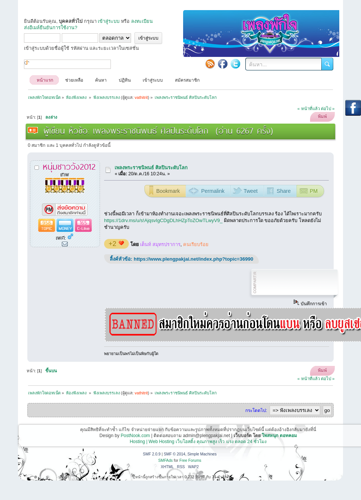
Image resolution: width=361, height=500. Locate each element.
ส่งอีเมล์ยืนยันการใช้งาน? (50, 27)
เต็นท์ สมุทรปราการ (160, 244)
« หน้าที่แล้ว (308, 108)
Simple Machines (201, 454)
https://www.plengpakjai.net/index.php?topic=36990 (193, 259)
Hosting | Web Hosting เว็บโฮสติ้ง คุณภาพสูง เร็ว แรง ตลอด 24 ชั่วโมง (198, 441)
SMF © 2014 (174, 454)
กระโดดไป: (256, 410)
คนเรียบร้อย (196, 244)
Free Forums (190, 460)
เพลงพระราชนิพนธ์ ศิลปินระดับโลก (151, 167)
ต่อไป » (328, 108)
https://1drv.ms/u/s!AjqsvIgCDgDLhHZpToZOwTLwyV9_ (163, 220)
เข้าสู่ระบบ (108, 21)
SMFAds (165, 460)
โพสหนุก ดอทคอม (279, 435)
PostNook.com (135, 435)
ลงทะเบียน (142, 21)
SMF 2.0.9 (152, 454)
